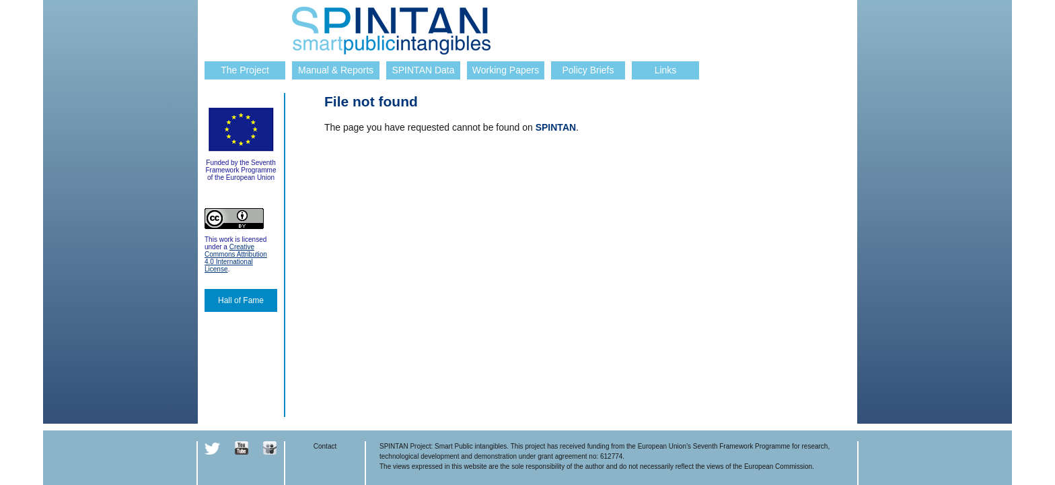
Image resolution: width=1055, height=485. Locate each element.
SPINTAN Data (423, 70)
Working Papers (505, 70)
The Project (245, 70)
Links (666, 70)
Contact (325, 446)
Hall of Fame (241, 300)
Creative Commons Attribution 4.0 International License (236, 258)
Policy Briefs (588, 70)
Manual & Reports (335, 70)
